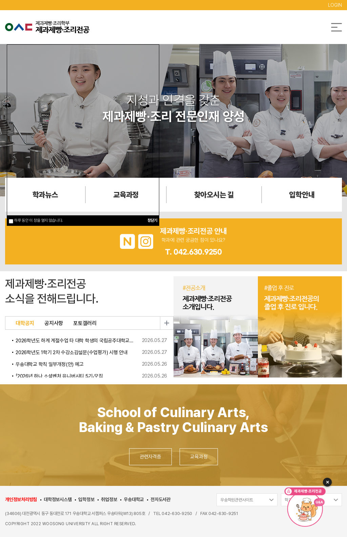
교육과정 (198, 457)
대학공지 (25, 323)
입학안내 (301, 194)
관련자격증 (150, 457)
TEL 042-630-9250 (172, 513)
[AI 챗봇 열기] (303, 506)
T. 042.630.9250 (193, 252)
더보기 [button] (167, 323)
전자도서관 (160, 499)
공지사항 (53, 323)
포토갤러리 (85, 323)
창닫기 (152, 220)
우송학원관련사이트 (236, 499)
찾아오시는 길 (214, 194)
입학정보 (86, 499)
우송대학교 (134, 499)
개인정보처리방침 (21, 499)
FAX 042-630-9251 (219, 513)
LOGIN (335, 5)
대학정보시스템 (58, 499)
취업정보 (109, 499)
